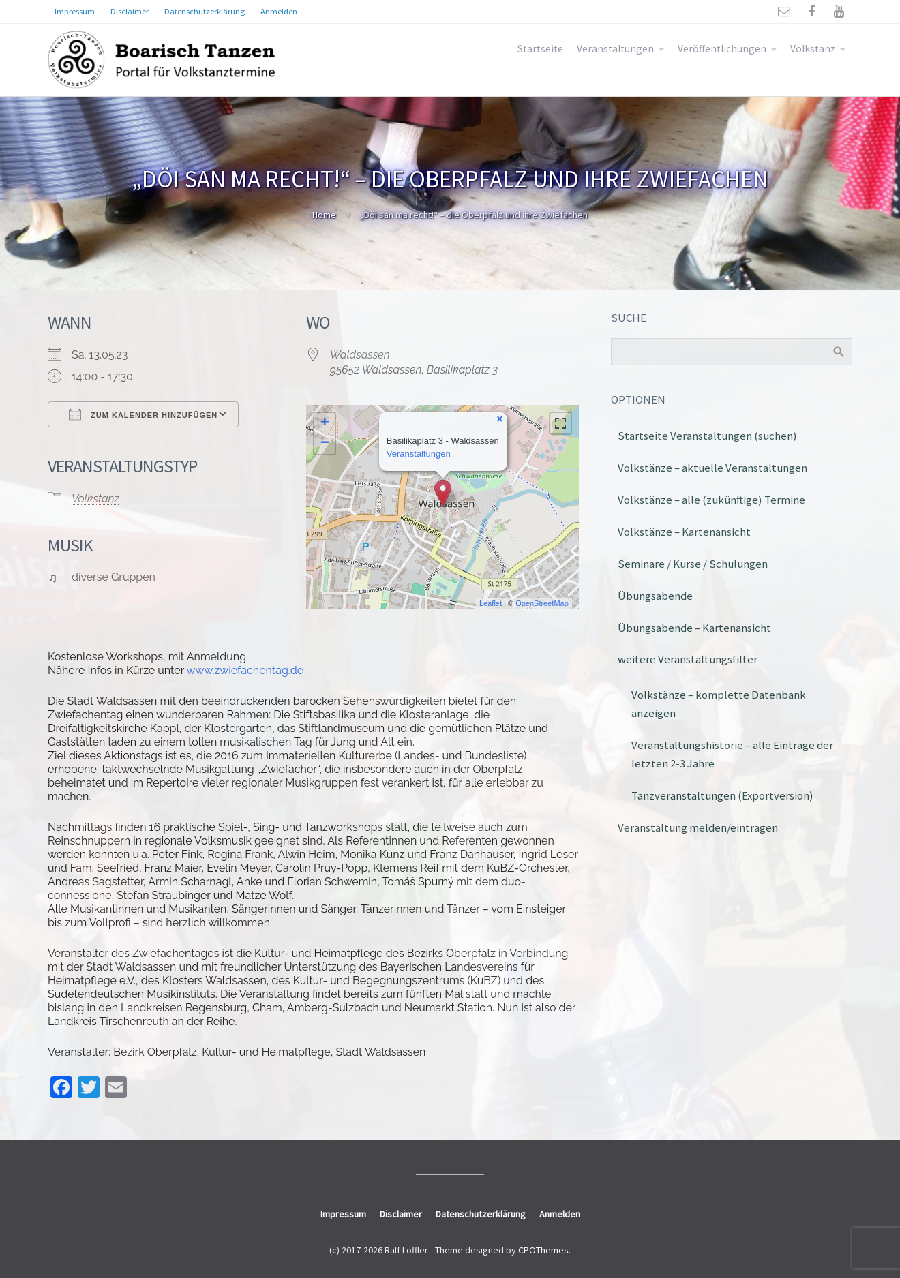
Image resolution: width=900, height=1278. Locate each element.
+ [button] (324, 423)
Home (324, 215)
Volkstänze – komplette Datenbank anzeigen (718, 703)
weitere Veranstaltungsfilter (688, 659)
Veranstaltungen (615, 48)
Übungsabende (655, 595)
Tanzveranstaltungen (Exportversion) (722, 795)
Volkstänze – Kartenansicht (684, 531)
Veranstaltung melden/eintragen (698, 827)
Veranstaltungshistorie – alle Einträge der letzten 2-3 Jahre (732, 754)
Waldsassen (360, 354)
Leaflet (490, 603)
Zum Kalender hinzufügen (143, 414)
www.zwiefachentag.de (245, 670)
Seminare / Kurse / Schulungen (693, 563)
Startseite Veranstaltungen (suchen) (707, 435)
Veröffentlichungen (722, 48)
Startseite (540, 48)
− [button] (324, 443)
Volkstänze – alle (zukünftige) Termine (711, 499)
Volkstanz (812, 48)
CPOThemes (543, 1250)
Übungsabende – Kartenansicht (694, 627)
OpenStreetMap (542, 603)
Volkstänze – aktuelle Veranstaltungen (712, 467)
